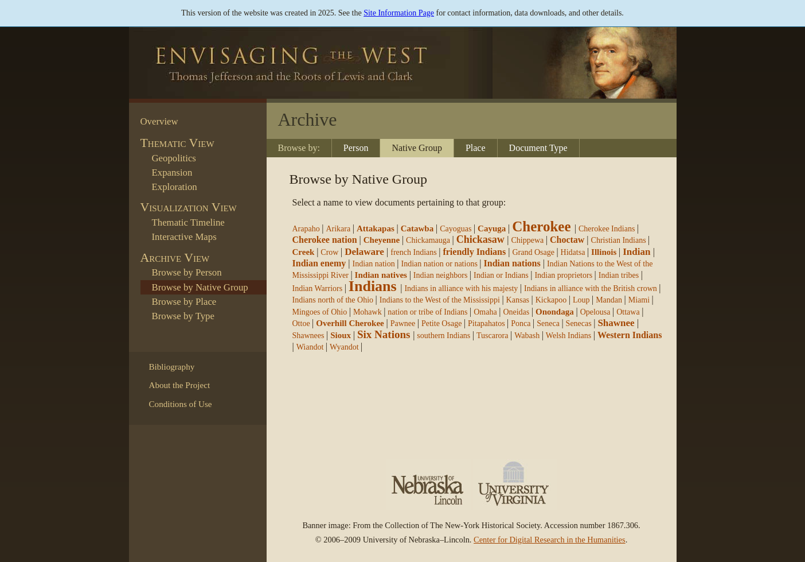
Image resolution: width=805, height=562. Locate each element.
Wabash (527, 335)
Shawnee (615, 322)
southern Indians (443, 335)
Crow (329, 252)
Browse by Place (184, 301)
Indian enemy (319, 263)
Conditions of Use (180, 404)
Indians (373, 286)
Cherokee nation (324, 240)
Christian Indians (618, 240)
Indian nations (512, 263)
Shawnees (308, 335)
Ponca (520, 323)
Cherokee (541, 226)
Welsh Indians (568, 335)
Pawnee (403, 323)
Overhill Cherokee (350, 323)
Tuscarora (492, 335)
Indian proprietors (563, 275)
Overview (159, 121)
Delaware (364, 251)
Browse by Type (183, 316)
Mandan (609, 300)
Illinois (603, 252)
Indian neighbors (440, 275)
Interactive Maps (184, 236)
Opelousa (595, 312)
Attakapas (375, 228)
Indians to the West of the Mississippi (441, 300)
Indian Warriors (317, 288)
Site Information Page (399, 13)
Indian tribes (619, 275)
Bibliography (172, 366)
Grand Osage (533, 252)
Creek (303, 252)
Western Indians (629, 335)
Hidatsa (573, 252)
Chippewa (527, 240)
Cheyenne (382, 240)
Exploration (174, 186)
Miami (639, 300)
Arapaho (306, 228)
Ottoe (301, 323)
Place (476, 148)
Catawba (417, 228)
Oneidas (516, 312)
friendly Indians (474, 252)
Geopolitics (174, 158)
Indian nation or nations (439, 263)
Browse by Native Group (200, 287)
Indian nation (374, 263)
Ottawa (627, 312)
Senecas (579, 323)
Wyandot (344, 347)
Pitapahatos (486, 323)
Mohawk (367, 312)
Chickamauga (428, 240)
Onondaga (555, 311)
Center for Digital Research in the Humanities (550, 539)
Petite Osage (441, 323)
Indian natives (381, 275)
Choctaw (567, 240)
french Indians (413, 252)
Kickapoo (551, 300)
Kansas (517, 300)
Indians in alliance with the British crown (590, 288)
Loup (581, 300)
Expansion (172, 172)
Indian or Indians (501, 275)
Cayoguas (455, 228)
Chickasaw (480, 239)
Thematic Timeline (188, 222)
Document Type (538, 148)
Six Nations (383, 334)
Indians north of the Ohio (333, 300)
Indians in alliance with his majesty (461, 288)
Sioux (340, 335)
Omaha (485, 312)
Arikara (338, 228)
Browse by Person (187, 272)
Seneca (548, 323)
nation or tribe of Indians (427, 312)
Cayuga (492, 228)
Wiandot (310, 347)
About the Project (179, 385)
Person (356, 148)
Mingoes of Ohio (319, 312)
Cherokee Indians (607, 228)
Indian (636, 251)
